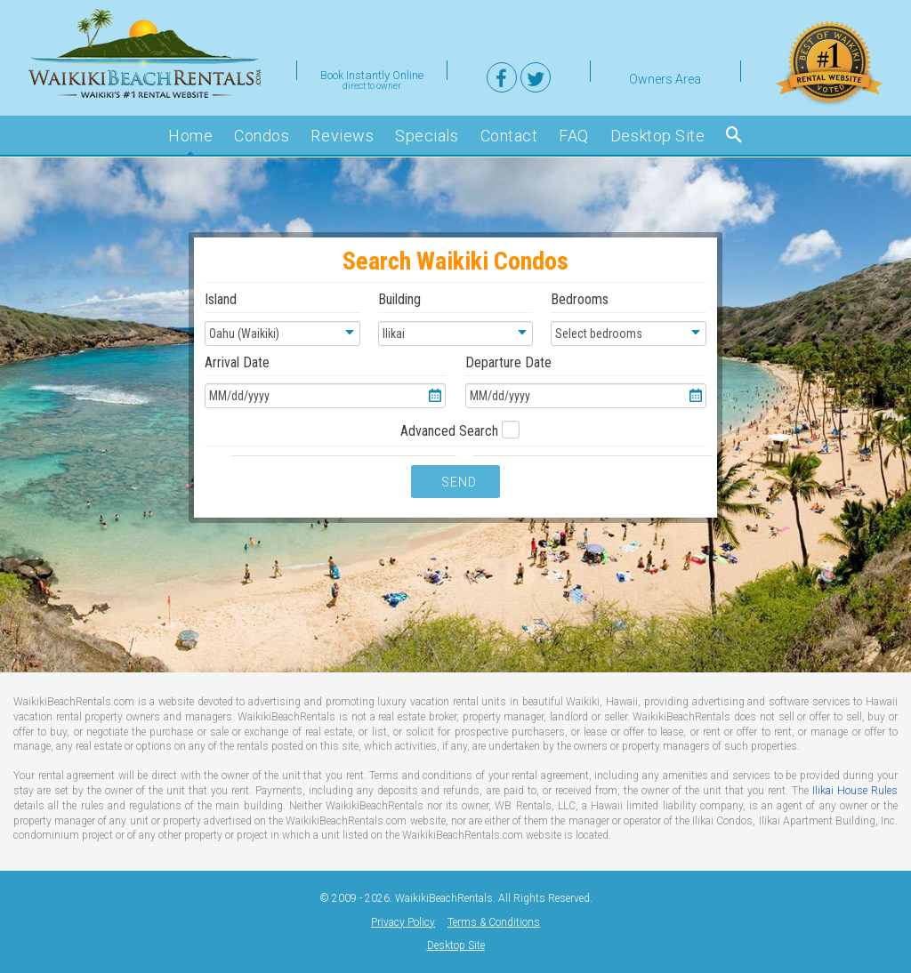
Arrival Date (325, 381)
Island (282, 318)
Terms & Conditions (493, 922)
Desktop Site (456, 945)
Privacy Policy (403, 922)
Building (456, 318)
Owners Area (665, 77)
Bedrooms (628, 318)
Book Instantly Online (372, 74)
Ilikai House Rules (855, 790)
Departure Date (585, 381)
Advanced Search (451, 430)
